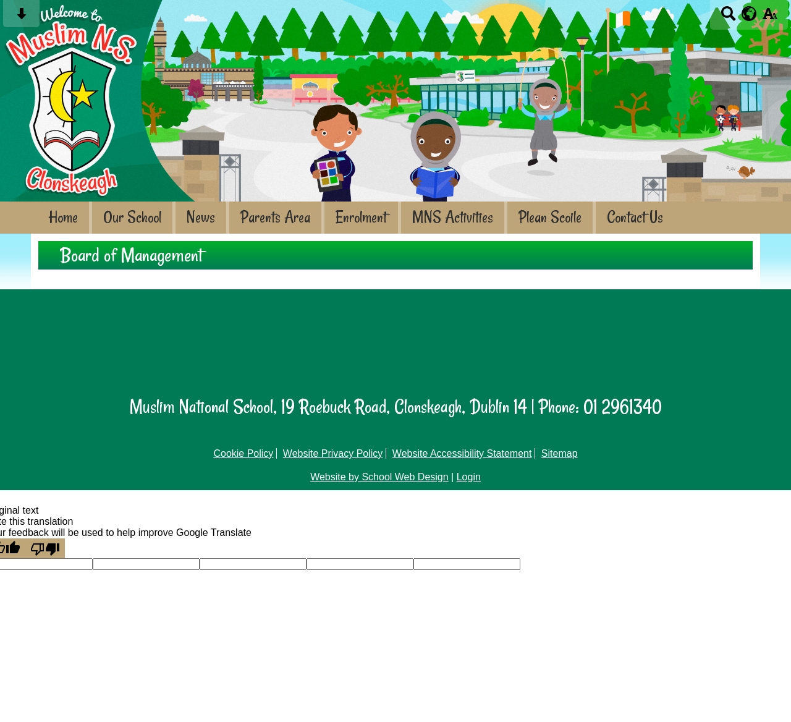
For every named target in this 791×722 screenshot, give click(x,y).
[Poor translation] (45, 548)
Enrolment (361, 217)
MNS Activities (452, 217)
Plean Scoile (550, 217)
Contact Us (635, 217)
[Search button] (728, 17)
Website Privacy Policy (333, 453)
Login (469, 477)
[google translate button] (749, 13)
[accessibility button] (770, 17)
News (201, 217)
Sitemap (559, 453)
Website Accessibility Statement (462, 453)
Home (63, 217)
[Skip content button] (21, 17)
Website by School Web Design (379, 477)
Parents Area (275, 217)
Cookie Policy (243, 453)
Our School (132, 217)
